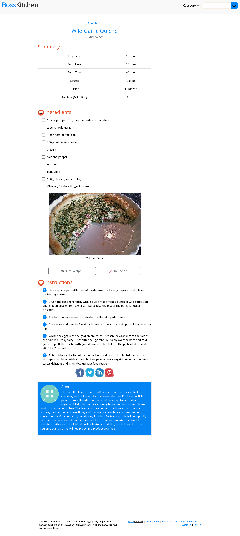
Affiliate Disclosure (190, 521)
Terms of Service (170, 521)
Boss (20, 5)
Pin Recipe (118, 271)
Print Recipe (71, 271)
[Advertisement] (94, 478)
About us (186, 524)
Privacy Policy (152, 521)
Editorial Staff (85, 386)
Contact (197, 524)
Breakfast (94, 23)
